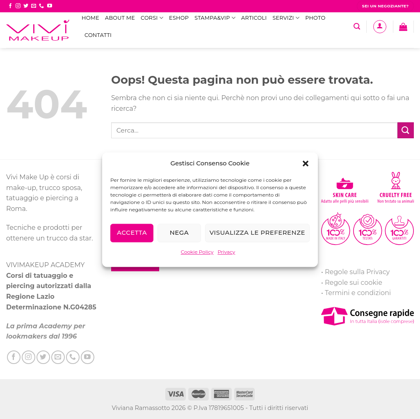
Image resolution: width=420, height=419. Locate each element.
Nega (179, 232)
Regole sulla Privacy (357, 272)
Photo (315, 18)
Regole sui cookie (353, 282)
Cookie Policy (197, 252)
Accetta (132, 232)
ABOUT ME (120, 18)
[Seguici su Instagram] (18, 6)
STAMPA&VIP (214, 18)
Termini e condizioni (358, 293)
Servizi (285, 18)
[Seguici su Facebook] (10, 6)
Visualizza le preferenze (257, 232)
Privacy (226, 252)
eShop (179, 18)
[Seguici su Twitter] (25, 6)
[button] (305, 163)
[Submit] (405, 130)
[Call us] (41, 6)
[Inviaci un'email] (33, 6)
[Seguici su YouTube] (49, 6)
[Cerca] (357, 26)
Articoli (254, 18)
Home (90, 18)
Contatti (98, 35)
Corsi (152, 18)
